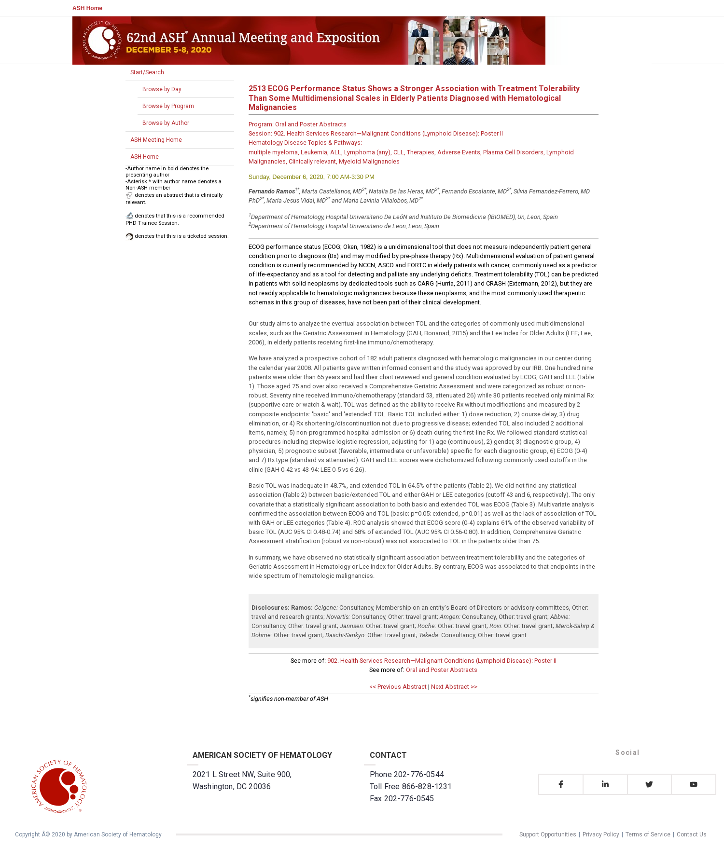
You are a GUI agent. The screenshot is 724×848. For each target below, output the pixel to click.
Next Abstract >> (454, 686)
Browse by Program (168, 106)
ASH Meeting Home (156, 140)
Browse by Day (161, 89)
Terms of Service (648, 834)
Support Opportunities (547, 834)
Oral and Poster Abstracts (441, 669)
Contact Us (692, 834)
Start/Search (147, 72)
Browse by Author (165, 123)
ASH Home (87, 8)
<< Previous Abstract (398, 686)
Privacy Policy (601, 834)
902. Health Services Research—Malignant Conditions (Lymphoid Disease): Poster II (442, 660)
